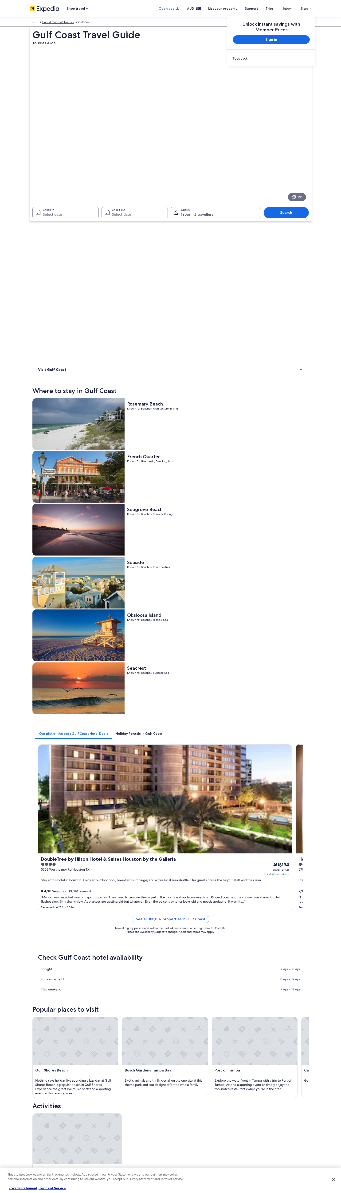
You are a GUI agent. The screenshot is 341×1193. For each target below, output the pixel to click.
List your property (231, 8)
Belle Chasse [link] (46, 984)
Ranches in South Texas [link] (61, 927)
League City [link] (45, 975)
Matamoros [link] (251, 957)
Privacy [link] (179, 1099)
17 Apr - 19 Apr (289, 534)
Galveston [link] (112, 957)
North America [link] (39, 23)
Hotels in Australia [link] (113, 1107)
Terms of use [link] (183, 1114)
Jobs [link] (33, 1107)
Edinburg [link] (180, 975)
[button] (170, 859)
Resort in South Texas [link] (187, 927)
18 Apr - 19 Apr (289, 524)
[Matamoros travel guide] (284, 820)
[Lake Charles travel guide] (231, 820)
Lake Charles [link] (182, 957)
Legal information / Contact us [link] (194, 1137)
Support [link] (253, 1099)
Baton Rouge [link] (46, 957)
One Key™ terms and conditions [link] (195, 1122)
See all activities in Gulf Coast (205, 786)
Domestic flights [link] (112, 1130)
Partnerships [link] (37, 1122)
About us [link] (35, 1099)
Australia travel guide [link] (115, 1099)
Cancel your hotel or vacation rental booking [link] (276, 1107)
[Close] (333, 1179)
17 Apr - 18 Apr (289, 514)
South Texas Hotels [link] (186, 918)
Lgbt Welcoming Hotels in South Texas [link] (200, 900)
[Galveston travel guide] (179, 820)
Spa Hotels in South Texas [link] (62, 918)
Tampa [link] (178, 966)
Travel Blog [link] (109, 1152)
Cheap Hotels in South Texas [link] (192, 891)
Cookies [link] (180, 1107)
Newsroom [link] (37, 1145)
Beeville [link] (110, 984)
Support (260, 8)
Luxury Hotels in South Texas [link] (64, 909)
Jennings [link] (248, 975)
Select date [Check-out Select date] (120, 159)
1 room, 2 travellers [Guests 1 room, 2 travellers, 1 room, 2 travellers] (197, 159)
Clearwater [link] (113, 975)
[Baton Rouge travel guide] (126, 820)
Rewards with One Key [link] (117, 1160)
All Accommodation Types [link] (119, 1145)
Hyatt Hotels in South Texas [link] (63, 900)
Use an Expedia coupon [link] (263, 1122)
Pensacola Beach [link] (186, 984)
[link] (271, 58)
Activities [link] (44, 222)
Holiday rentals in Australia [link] (119, 1114)
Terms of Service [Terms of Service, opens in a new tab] (52, 1188)
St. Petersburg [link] (116, 966)
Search (288, 158)
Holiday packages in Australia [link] (121, 1122)
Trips (278, 8)
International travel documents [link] (267, 1130)
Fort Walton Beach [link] (257, 966)
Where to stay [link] (48, 216)
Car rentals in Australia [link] (116, 1137)
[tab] (142, 353)
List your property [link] (41, 1114)
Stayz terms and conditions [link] (192, 1130)
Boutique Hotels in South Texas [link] (66, 891)
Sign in (306, 8)
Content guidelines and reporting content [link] (202, 1145)
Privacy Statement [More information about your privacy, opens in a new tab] (23, 1188)
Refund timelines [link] (259, 1114)
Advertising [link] (37, 1130)
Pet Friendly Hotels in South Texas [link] (196, 909)
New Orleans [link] (46, 966)
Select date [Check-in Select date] (49, 159)
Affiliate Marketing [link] (41, 1137)
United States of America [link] (68, 23)
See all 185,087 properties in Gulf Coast (205, 469)
